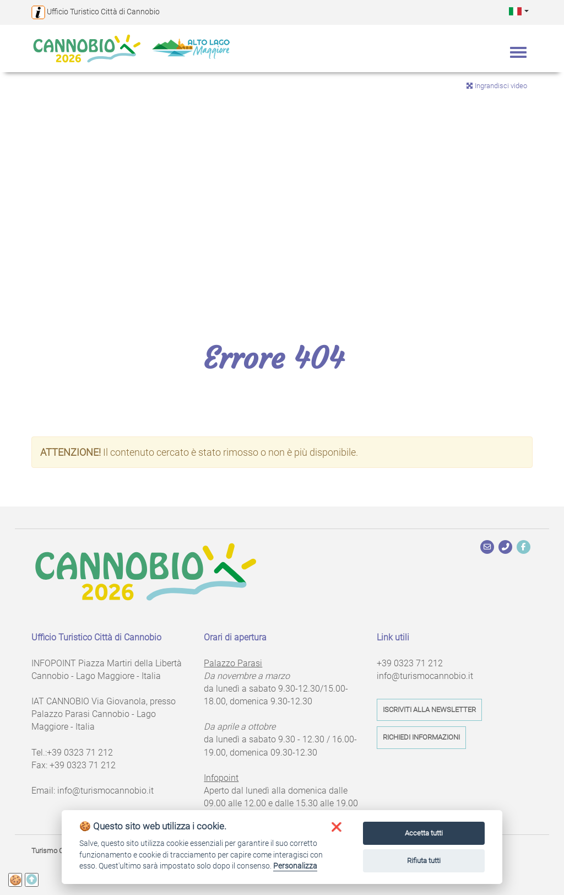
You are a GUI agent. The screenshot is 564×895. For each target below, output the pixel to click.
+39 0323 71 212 (80, 752)
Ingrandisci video (496, 86)
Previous (16, 182)
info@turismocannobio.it (105, 790)
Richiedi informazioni (421, 737)
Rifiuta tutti (424, 860)
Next (547, 182)
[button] (519, 11)
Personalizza (295, 865)
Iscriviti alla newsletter (429, 709)
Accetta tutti (424, 833)
